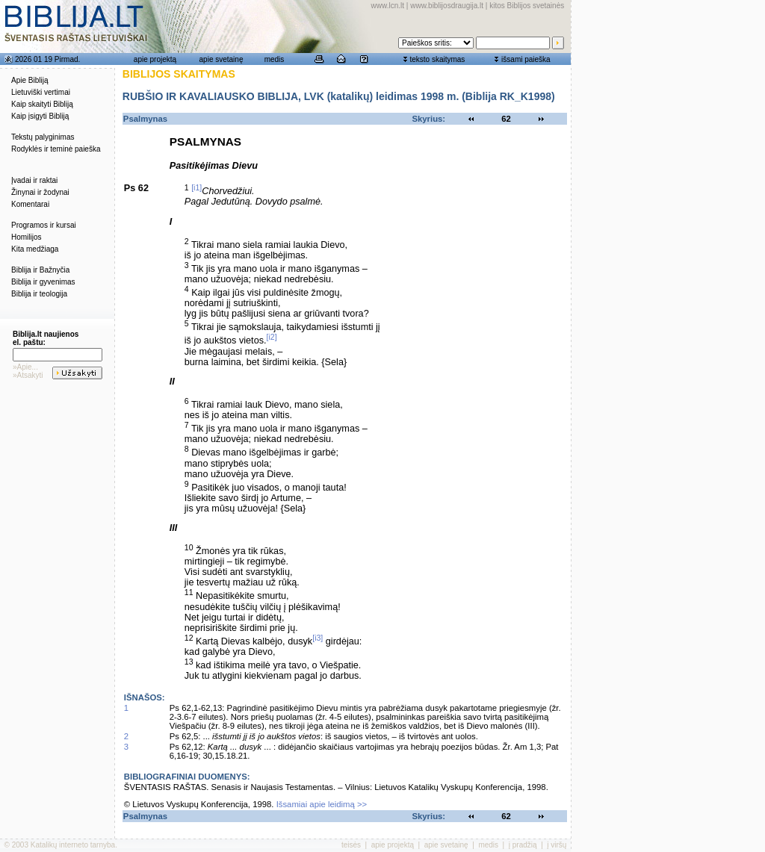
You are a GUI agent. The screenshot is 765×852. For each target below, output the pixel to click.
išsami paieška (526, 59)
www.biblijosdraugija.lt (446, 5)
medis (274, 59)
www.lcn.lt (387, 5)
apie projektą (155, 59)
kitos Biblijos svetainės (526, 5)
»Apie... (25, 367)
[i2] (272, 336)
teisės (351, 845)
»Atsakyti (28, 375)
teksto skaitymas (437, 59)
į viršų (556, 845)
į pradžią (523, 845)
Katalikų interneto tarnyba (73, 845)
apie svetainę (221, 59)
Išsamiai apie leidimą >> (322, 804)
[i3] (317, 637)
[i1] (196, 187)
